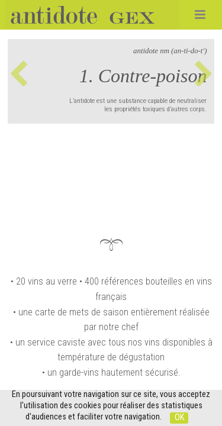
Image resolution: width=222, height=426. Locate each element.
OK (179, 417)
